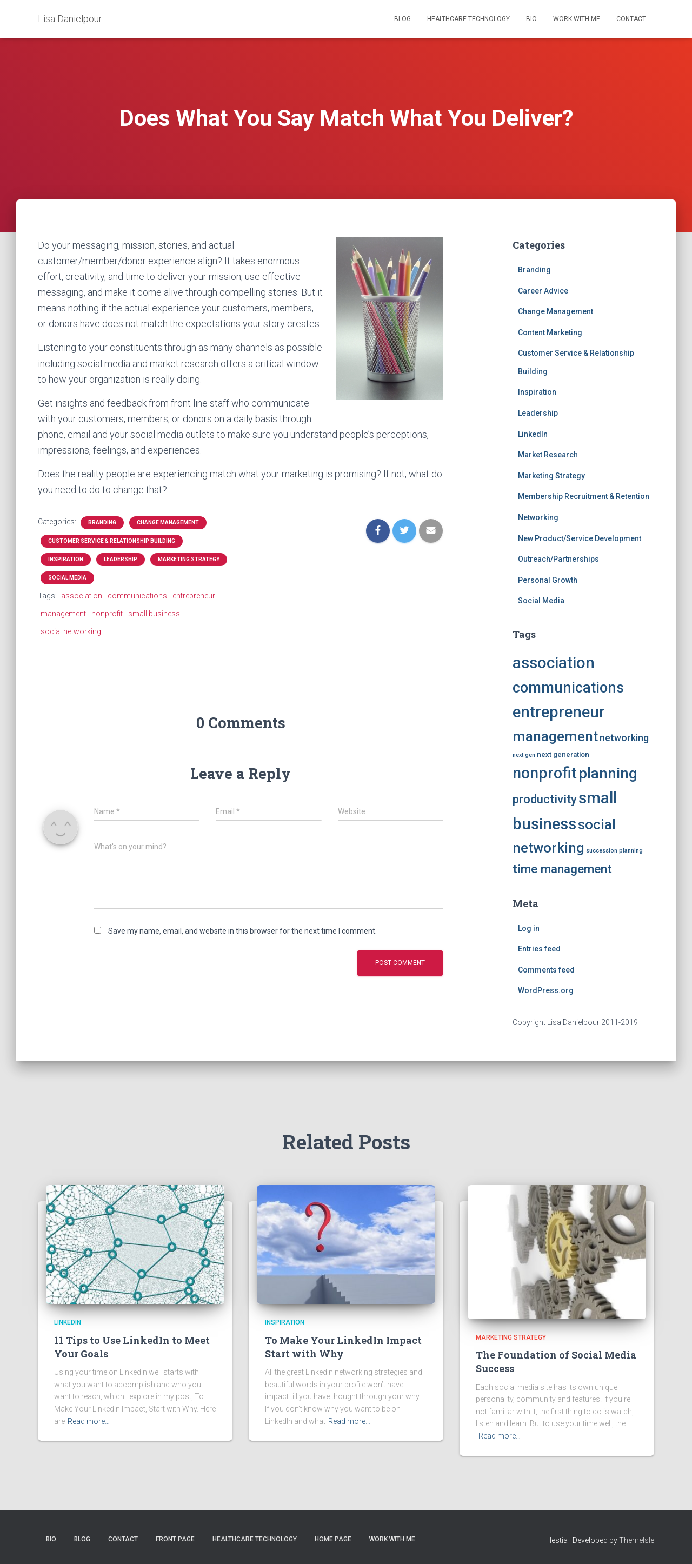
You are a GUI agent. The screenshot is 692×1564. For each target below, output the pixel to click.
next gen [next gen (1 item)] (524, 754)
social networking (71, 631)
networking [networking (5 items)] (624, 738)
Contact (631, 19)
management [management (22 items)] (555, 736)
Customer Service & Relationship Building (111, 541)
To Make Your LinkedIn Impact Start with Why (343, 1347)
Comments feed (546, 970)
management (63, 613)
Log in (529, 928)
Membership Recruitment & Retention (583, 496)
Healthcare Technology (468, 19)
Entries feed (539, 948)
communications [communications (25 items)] (568, 687)
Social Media (67, 578)
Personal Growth (547, 580)
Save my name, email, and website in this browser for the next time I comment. (242, 931)
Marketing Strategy (188, 559)
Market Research (548, 454)
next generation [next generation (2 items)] (563, 754)
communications (137, 595)
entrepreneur (193, 595)
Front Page (175, 1539)
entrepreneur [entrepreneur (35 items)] (559, 712)
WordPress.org (546, 990)
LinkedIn (533, 434)
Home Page (333, 1539)
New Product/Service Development (579, 538)
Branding (102, 522)
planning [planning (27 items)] (607, 773)
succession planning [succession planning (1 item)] (614, 850)
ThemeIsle (636, 1540)
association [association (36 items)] (554, 663)
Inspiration (65, 559)
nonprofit (107, 613)
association (81, 595)
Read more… (89, 1421)
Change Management (168, 522)
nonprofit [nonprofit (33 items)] (545, 773)
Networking (538, 517)
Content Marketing (550, 332)
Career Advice (543, 291)
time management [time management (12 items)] (562, 869)
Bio (531, 19)
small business (154, 613)
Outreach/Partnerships (558, 559)
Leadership (120, 559)
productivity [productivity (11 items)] (545, 799)
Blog (402, 19)
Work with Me (576, 19)
